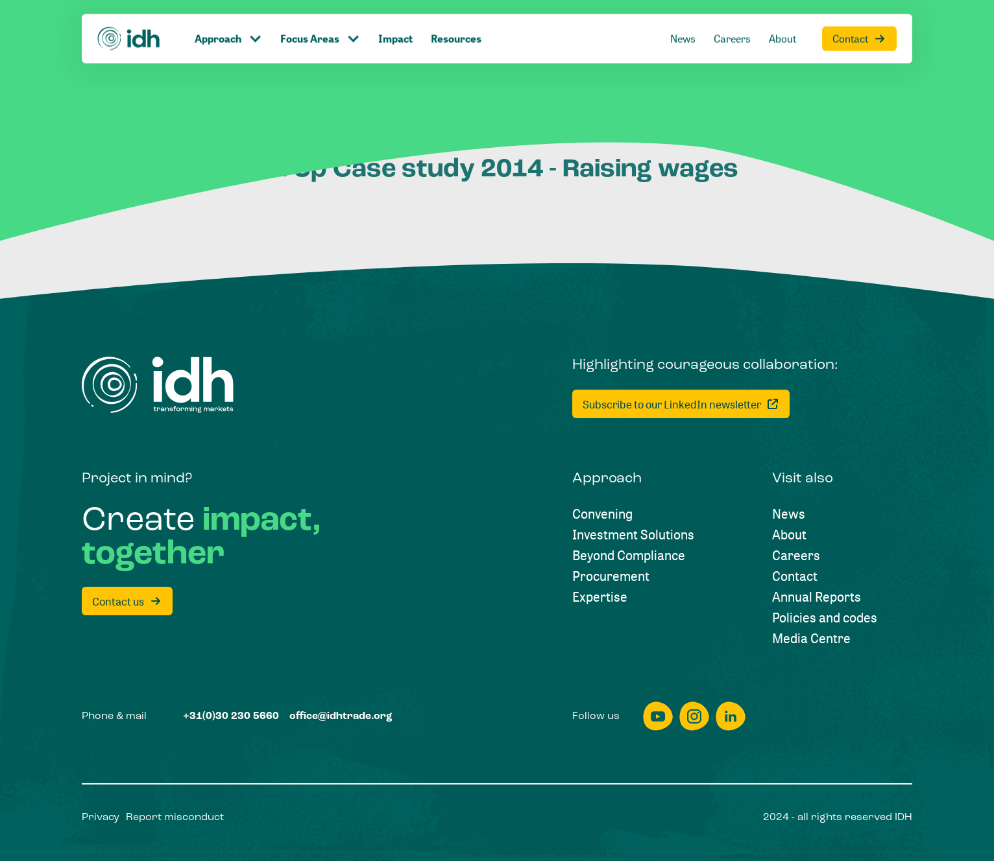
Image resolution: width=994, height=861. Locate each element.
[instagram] (694, 716)
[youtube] (657, 716)
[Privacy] (100, 817)
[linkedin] (730, 716)
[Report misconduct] (175, 817)
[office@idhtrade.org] (341, 716)
